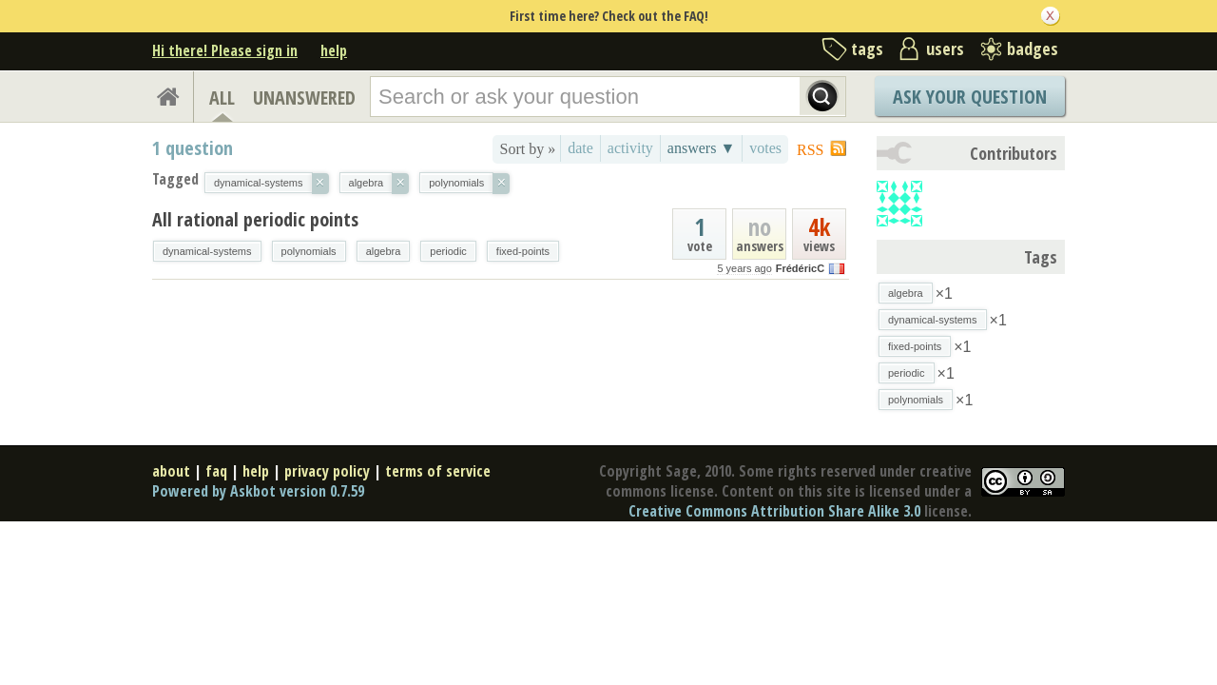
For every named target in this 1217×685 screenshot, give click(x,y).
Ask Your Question (970, 96)
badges (1032, 48)
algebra (383, 251)
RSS (810, 150)
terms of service (438, 470)
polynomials (309, 251)
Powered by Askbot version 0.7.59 (258, 490)
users (945, 48)
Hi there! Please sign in (225, 50)
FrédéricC (800, 268)
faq (216, 470)
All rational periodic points (255, 219)
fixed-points (523, 251)
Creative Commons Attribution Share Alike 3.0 (774, 510)
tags (867, 48)
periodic (448, 251)
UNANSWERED (304, 97)
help (333, 50)
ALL (222, 97)
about (171, 470)
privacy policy (327, 470)
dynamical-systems (207, 251)
